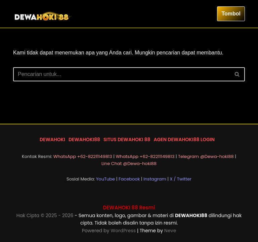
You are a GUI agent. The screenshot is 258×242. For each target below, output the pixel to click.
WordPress (124, 230)
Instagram (154, 179)
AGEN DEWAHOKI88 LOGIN (184, 139)
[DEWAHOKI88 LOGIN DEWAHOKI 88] (43, 14)
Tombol (231, 13)
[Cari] (121, 74)
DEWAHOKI (52, 139)
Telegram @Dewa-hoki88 (206, 156)
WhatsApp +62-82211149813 (82, 156)
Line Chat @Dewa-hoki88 (129, 163)
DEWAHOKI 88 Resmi (129, 207)
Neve (170, 230)
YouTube (105, 179)
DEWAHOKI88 (84, 139)
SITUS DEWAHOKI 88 (126, 139)
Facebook (129, 179)
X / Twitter (180, 179)
